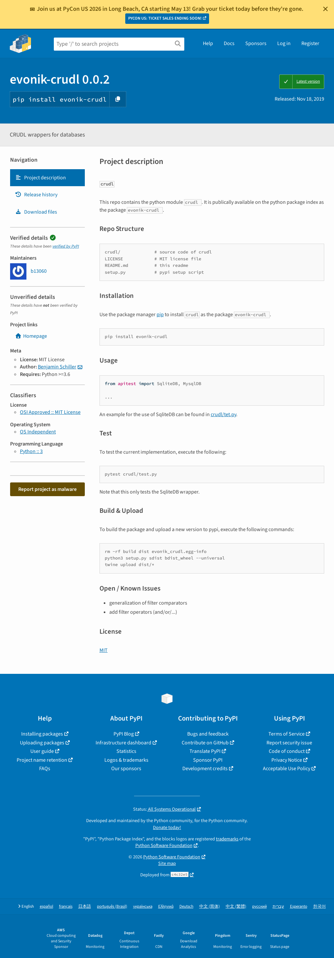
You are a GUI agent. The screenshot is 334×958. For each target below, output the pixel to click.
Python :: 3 (31, 451)
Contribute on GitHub (205, 742)
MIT (103, 650)
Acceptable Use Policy (286, 768)
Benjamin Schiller (57, 366)
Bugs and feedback (208, 734)
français (65, 906)
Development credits (205, 768)
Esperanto (298, 906)
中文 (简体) (209, 906)
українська (142, 906)
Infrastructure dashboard (123, 742)
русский (259, 906)
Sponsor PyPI (207, 760)
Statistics (126, 751)
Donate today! (167, 827)
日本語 (84, 906)
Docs (229, 43)
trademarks (227, 839)
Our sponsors (126, 768)
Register (310, 43)
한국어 (319, 906)
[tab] (47, 177)
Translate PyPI (205, 751)
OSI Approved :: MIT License (50, 412)
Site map (167, 863)
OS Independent (38, 431)
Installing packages (42, 734)
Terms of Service (286, 734)
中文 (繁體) (236, 906)
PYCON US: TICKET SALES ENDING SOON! (165, 18)
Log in (284, 43)
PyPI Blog (124, 734)
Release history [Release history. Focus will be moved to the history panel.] (36, 194)
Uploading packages (42, 742)
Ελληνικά (166, 906)
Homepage (31, 336)
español (46, 906)
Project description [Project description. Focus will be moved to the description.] (40, 177)
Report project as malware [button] (47, 489)
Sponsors (255, 43)
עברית (278, 906)
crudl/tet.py (223, 414)
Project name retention (42, 760)
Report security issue (289, 742)
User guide (42, 751)
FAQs (44, 768)
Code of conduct (287, 751)
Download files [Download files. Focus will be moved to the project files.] (36, 212)
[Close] (325, 8)
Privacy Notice (286, 760)
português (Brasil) (112, 906)
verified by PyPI (66, 246)
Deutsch (186, 906)
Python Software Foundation (163, 845)
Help (208, 43)
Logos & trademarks (126, 760)
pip (160, 314)
